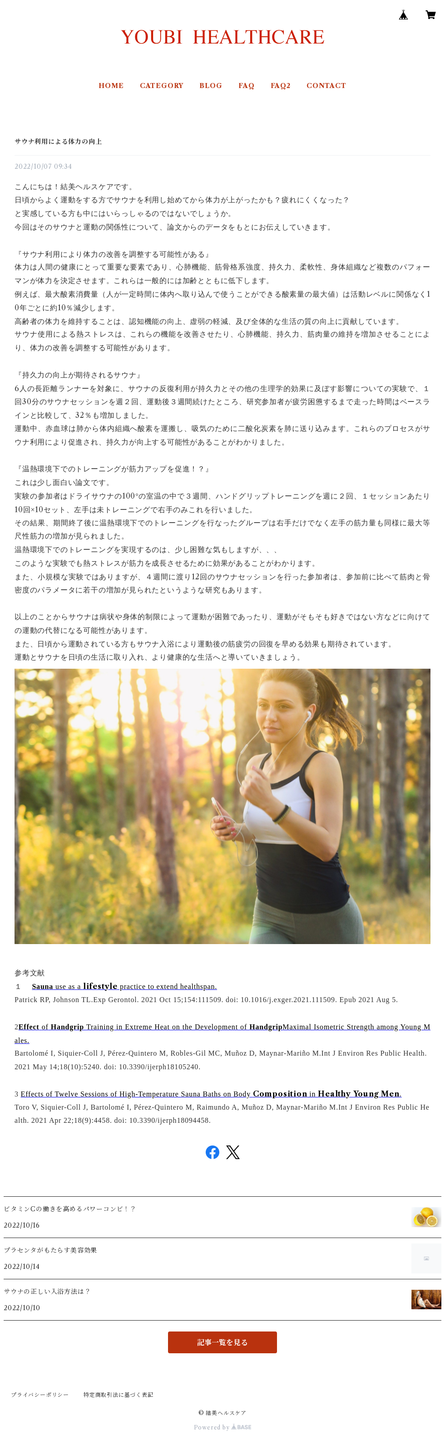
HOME (111, 86)
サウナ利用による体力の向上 (58, 141)
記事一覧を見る (222, 1342)
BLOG (210, 86)
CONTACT (326, 86)
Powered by (223, 1427)
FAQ (246, 86)
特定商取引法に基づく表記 (118, 1394)
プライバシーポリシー (40, 1394)
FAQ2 (281, 86)
